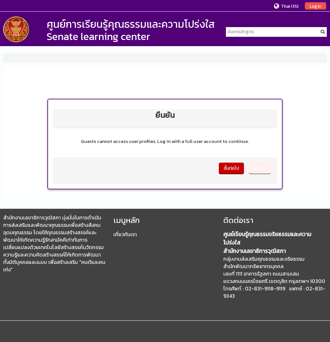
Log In (315, 6)
